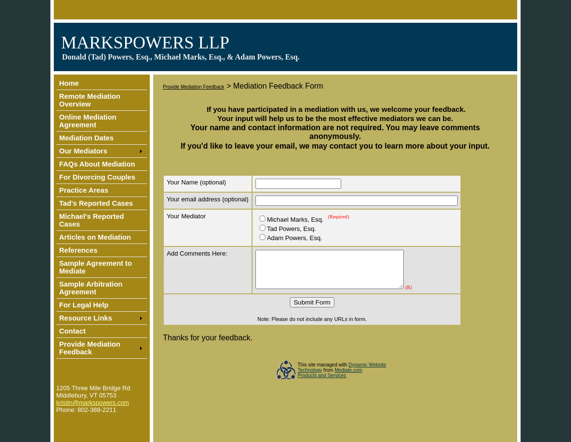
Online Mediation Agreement (87, 121)
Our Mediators (83, 151)
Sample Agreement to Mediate (95, 267)
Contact (72, 331)
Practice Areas (83, 190)
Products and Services (322, 382)
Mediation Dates (86, 138)
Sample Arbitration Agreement (91, 288)
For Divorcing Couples (97, 177)
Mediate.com (348, 377)
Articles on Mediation (95, 237)
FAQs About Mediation (97, 164)
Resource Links (85, 318)
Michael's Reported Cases (91, 220)
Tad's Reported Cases (96, 203)
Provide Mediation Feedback (89, 348)
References (78, 250)
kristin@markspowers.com (92, 402)
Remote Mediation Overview (89, 100)
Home (69, 83)
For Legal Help (84, 305)
